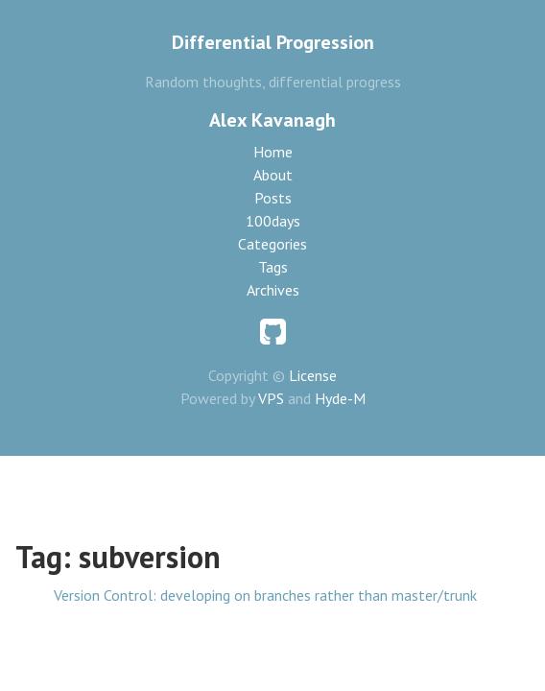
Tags (273, 266)
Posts (273, 197)
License (313, 375)
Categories (272, 243)
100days (273, 220)
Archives (273, 289)
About (273, 174)
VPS (271, 398)
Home (273, 151)
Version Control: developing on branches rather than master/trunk (265, 595)
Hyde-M (340, 398)
